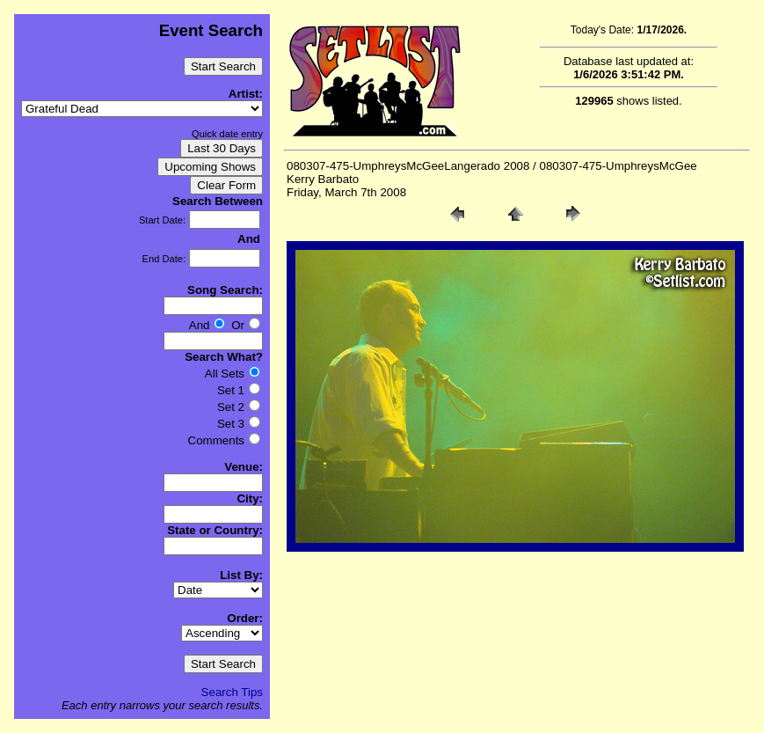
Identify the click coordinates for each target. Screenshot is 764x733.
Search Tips (232, 692)
